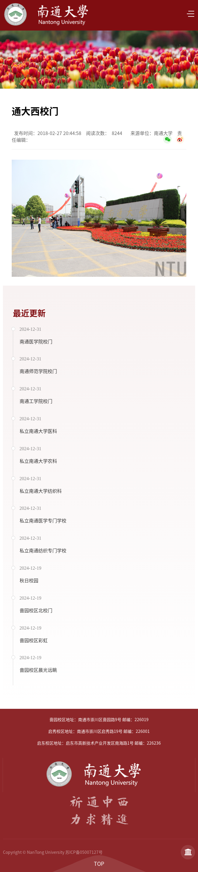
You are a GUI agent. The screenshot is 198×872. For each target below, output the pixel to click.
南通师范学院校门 (38, 371)
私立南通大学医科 (38, 431)
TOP (99, 863)
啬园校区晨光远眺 (38, 670)
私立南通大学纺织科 (41, 491)
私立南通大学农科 (38, 461)
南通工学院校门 (36, 401)
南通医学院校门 (36, 341)
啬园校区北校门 (36, 610)
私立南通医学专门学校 (43, 520)
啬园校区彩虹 (34, 640)
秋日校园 (29, 580)
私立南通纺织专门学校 (43, 550)
